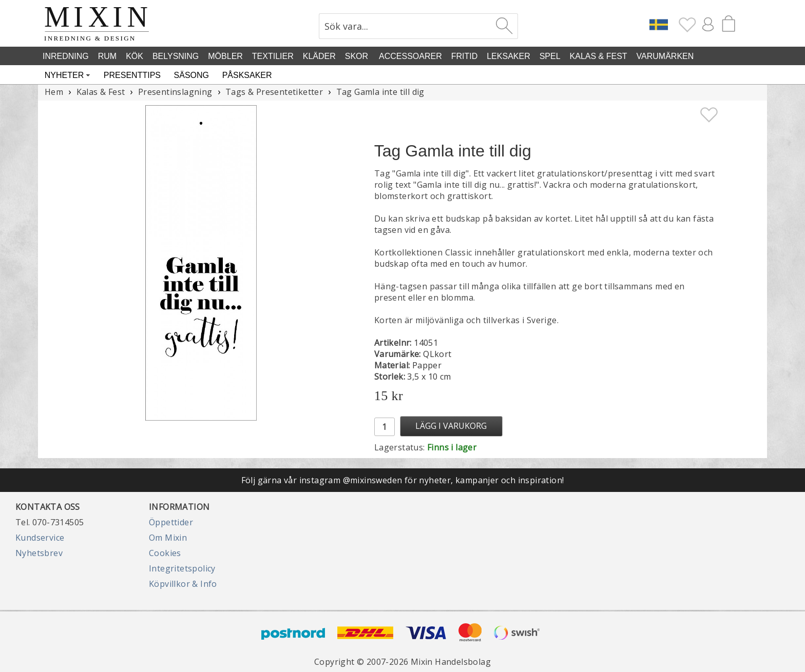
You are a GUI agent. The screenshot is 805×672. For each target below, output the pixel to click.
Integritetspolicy (182, 568)
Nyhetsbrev (39, 553)
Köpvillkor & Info (183, 583)
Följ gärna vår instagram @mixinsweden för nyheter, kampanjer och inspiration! (402, 480)
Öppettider (171, 522)
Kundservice (39, 537)
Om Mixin (168, 537)
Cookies (165, 553)
